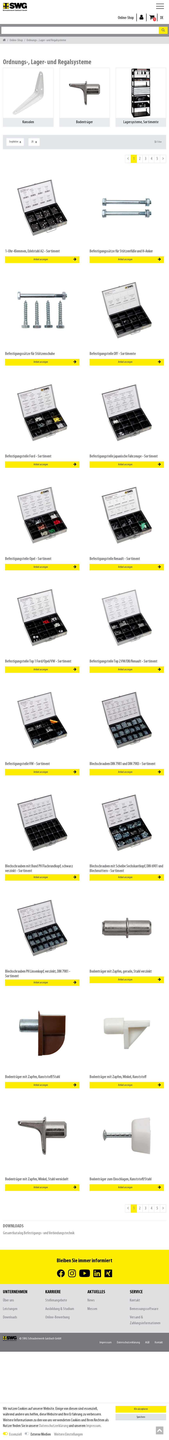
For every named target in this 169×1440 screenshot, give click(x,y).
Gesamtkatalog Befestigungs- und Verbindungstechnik (38, 1233)
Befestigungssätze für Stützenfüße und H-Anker (121, 251)
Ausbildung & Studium (59, 1309)
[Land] (161, 17)
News (91, 1300)
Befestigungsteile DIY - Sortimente (113, 354)
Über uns (8, 1300)
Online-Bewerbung (57, 1317)
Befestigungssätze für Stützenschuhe (30, 354)
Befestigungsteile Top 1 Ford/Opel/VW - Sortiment (38, 661)
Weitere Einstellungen (68, 1434)
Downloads (10, 1317)
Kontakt (135, 1300)
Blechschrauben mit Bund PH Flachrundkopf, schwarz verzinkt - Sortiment (39, 868)
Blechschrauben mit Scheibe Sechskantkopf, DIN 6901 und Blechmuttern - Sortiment (126, 868)
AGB (147, 1342)
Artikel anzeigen (55, 259)
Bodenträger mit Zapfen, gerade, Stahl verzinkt (121, 971)
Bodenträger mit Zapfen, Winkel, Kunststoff (118, 1077)
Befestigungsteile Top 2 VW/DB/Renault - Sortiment (123, 661)
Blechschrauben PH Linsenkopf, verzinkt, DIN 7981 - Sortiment (37, 973)
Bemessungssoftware (144, 1309)
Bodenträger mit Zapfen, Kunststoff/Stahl (32, 1077)
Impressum (106, 1342)
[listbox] (42, 207)
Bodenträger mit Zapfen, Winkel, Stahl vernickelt (36, 1179)
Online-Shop (126, 18)
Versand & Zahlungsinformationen (145, 1320)
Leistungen (10, 1309)
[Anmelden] (141, 17)
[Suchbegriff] (80, 30)
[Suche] (163, 30)
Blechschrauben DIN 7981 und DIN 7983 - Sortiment (122, 764)
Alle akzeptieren (141, 1409)
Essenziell (15, 1434)
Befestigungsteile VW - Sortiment (27, 764)
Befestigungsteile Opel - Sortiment (28, 559)
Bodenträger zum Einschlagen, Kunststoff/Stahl (120, 1179)
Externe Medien (41, 1434)
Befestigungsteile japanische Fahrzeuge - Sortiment (124, 456)
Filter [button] (158, 142)
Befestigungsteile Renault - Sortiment (115, 559)
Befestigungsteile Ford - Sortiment (28, 456)
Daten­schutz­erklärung (128, 1342)
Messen (92, 1309)
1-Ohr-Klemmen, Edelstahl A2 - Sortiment (32, 251)
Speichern (141, 1417)
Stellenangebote (56, 1300)
